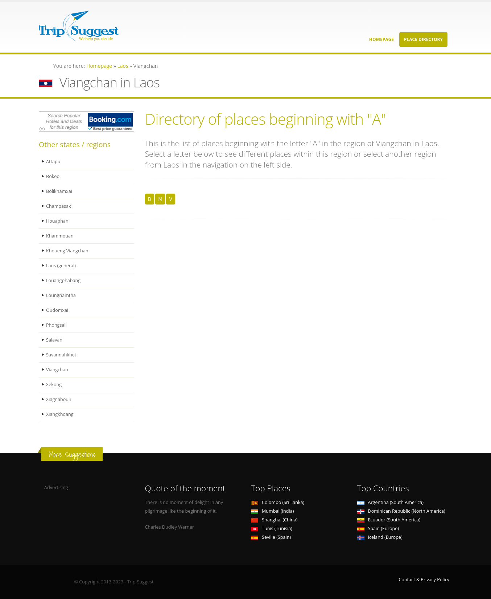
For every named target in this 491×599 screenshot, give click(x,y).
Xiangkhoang (60, 414)
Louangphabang (63, 280)
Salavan (54, 340)
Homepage (381, 39)
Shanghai (274, 520)
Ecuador (389, 520)
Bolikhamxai (59, 191)
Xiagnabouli (58, 399)
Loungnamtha (61, 295)
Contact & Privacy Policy (424, 580)
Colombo (277, 502)
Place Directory (423, 39)
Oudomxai (57, 310)
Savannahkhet (61, 355)
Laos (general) (61, 266)
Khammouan (60, 236)
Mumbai (272, 511)
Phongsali (56, 325)
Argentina (390, 502)
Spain (378, 528)
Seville (271, 537)
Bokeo (52, 176)
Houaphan (57, 221)
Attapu (53, 161)
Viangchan (57, 370)
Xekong (54, 384)
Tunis (271, 528)
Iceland (380, 537)
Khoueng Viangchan (67, 251)
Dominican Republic (401, 511)
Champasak (58, 206)
